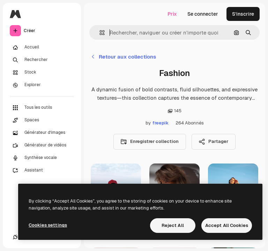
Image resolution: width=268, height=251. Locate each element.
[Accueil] (42, 47)
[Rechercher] (42, 60)
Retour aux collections (123, 57)
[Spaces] (42, 120)
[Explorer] (42, 85)
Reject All (173, 225)
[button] (99, 32)
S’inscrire (243, 14)
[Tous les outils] (42, 107)
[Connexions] (15, 237)
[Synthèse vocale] (42, 157)
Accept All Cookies (226, 225)
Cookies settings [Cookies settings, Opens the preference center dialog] (48, 225)
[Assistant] (42, 170)
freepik (160, 123)
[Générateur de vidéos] (42, 145)
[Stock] (42, 72)
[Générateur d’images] (42, 132)
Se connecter (202, 14)
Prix (172, 14)
